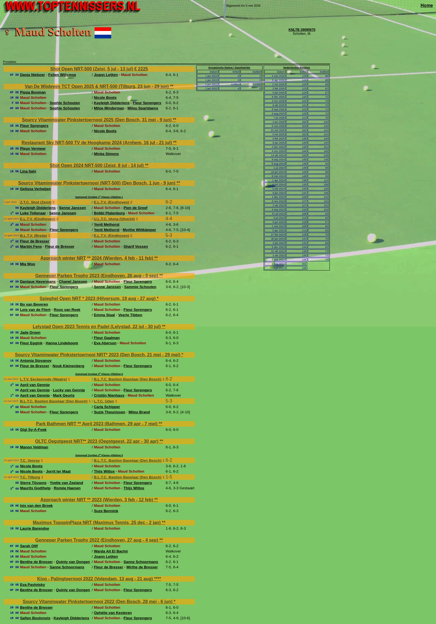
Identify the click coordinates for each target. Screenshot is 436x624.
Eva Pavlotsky (32, 585)
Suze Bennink (106, 511)
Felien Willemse (62, 75)
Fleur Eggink (31, 343)
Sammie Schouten (140, 287)
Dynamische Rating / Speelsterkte (229, 67)
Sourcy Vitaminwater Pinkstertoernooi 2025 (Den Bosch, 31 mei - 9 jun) (97, 119)
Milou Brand (139, 412)
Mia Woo (27, 264)
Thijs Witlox (104, 471)
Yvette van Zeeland (66, 483)
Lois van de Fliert (35, 310)
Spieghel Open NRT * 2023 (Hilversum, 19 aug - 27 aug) (98, 298)
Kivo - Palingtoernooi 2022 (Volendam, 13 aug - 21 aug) (95, 578)
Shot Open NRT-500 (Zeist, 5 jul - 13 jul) (92, 69)
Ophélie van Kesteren (113, 613)
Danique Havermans (38, 281)
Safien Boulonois (35, 618)
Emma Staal (104, 315)
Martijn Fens (31, 246)
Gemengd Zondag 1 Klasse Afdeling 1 (99, 197)
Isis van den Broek (36, 505)
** (171, 86)
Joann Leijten (106, 75)
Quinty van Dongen (73, 562)
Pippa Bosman (33, 92)
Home (427, 5)
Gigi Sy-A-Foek (33, 430)
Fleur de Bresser (34, 241)
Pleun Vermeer (33, 148)
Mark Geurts (64, 395)
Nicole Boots (105, 97)
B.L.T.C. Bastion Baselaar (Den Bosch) (128, 379)
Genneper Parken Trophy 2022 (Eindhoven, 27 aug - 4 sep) (97, 540)
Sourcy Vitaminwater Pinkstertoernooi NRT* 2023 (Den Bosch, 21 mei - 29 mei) (98, 354)
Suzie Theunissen (109, 412)
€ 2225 (141, 69)
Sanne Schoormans (140, 562)
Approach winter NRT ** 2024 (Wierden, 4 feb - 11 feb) (97, 258)
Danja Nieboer (32, 75)
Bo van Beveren (34, 304)
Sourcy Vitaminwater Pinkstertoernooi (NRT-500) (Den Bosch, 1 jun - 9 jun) (97, 183)
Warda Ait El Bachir (111, 551)
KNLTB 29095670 (302, 30)
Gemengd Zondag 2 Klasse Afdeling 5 (99, 374)
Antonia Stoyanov (35, 360)
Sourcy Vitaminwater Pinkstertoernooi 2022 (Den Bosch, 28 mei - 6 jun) (98, 601)
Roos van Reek (67, 310)
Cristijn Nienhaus (109, 395)
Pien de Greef (135, 208)
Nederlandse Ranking (296, 67)
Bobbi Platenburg (109, 213)
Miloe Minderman (109, 108)
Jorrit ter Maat (58, 471)
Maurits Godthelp (35, 488)
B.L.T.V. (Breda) (33, 236)
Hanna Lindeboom (62, 343)
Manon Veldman (34, 447)
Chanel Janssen (73, 281)
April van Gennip (35, 385)
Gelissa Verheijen (35, 189)
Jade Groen (30, 332)
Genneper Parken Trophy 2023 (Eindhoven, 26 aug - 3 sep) (97, 275)
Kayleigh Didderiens (112, 103)
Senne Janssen (72, 208)
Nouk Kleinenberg (68, 366)
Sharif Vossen (135, 246)
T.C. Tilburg (30, 477)
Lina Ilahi (28, 171)
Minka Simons (106, 154)
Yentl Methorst (107, 224)
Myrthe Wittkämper (139, 230)
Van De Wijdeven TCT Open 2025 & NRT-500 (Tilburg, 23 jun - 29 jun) (97, 86)
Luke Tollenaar (33, 213)
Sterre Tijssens (33, 483)
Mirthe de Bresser (142, 567)
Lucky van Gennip (69, 390)
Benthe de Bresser (36, 562)
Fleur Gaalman (107, 338)
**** (157, 578)
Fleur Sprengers (147, 103)
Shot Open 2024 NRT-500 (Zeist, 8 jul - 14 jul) (97, 165)
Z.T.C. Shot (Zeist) (35, 202)
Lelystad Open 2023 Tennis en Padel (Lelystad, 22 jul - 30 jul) (97, 326)
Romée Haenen (67, 488)
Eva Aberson (105, 343)
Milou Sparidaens (142, 108)
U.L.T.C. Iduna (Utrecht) (114, 219)
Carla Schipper (107, 407)
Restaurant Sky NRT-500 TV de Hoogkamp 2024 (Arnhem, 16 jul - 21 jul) (97, 142)
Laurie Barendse (34, 528)
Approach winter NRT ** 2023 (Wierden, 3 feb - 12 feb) (97, 499)
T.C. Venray (30, 460)
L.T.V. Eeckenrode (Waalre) (43, 379)
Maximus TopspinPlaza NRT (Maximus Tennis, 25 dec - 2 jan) (97, 522)
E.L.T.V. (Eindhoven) (111, 202)
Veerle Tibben (130, 315)
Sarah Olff (29, 546)
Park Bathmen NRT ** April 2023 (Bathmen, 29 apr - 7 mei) (97, 423)
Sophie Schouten (65, 103)
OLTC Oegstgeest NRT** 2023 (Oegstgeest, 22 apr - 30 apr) (97, 441)
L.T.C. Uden (104, 401)
